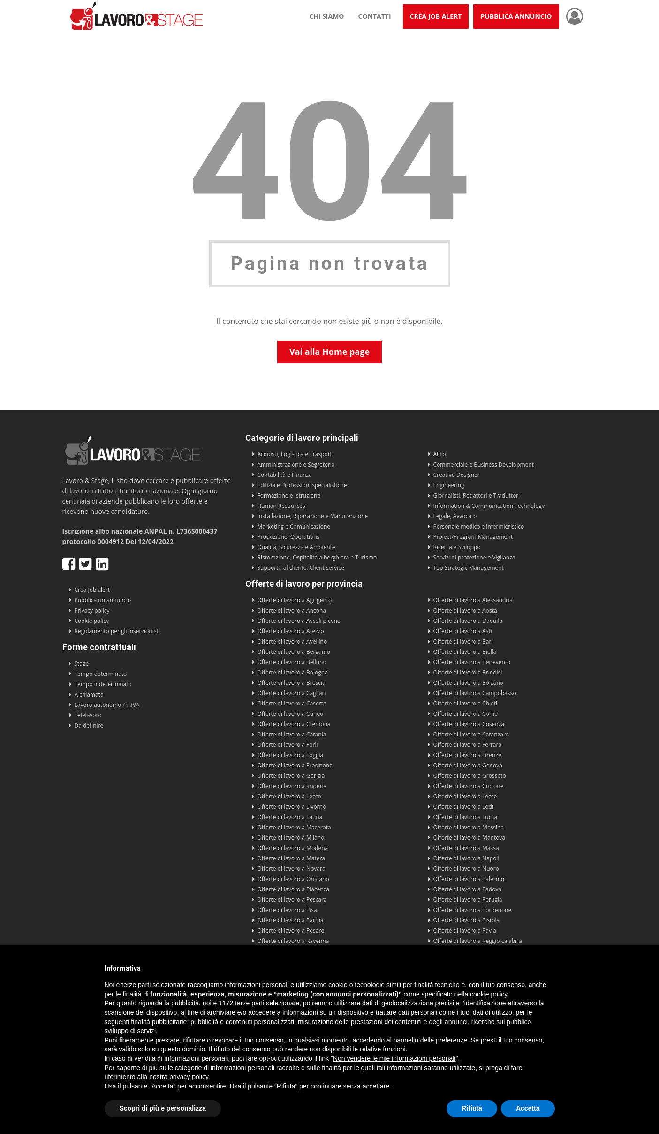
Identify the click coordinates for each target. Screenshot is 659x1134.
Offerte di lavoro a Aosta (465, 610)
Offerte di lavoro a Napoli (466, 858)
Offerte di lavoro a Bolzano (468, 683)
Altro (439, 454)
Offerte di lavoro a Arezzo (291, 631)
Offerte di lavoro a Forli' (288, 745)
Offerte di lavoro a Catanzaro (471, 734)
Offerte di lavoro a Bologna (293, 672)
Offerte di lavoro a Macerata (294, 827)
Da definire (89, 725)
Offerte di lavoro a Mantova (469, 838)
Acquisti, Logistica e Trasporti (295, 454)
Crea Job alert (92, 590)
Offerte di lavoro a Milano (291, 838)
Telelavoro (88, 715)
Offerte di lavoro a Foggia (291, 755)
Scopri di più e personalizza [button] (163, 1108)
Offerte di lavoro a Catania (292, 734)
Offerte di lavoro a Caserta (292, 703)
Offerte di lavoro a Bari (463, 641)
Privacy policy (92, 610)
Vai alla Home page (329, 351)
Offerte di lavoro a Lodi (463, 807)
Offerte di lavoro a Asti (462, 631)
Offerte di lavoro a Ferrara (467, 745)
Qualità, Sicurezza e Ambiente (296, 547)
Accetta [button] (528, 1108)
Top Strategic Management (468, 568)
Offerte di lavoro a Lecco (289, 796)
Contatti (374, 16)
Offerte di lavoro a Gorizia (291, 776)
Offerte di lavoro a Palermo (469, 879)
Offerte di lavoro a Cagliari (292, 693)
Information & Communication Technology (489, 506)
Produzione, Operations (289, 537)
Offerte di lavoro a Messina (468, 827)
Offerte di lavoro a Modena (293, 848)
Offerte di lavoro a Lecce (465, 796)
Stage (82, 663)
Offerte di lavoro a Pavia (464, 931)
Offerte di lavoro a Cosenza (469, 724)
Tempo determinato (101, 674)
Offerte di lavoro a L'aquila (468, 621)
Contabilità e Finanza (285, 475)
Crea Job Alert (436, 16)
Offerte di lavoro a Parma (291, 920)
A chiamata (89, 694)
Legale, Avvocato (455, 516)
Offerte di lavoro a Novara (292, 869)
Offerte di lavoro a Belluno (292, 662)
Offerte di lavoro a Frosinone (295, 765)
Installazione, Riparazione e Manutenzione (313, 516)
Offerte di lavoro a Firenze (467, 755)
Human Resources (281, 506)
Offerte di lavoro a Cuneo (291, 714)
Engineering (448, 485)
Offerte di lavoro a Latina (290, 817)
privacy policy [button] (188, 1076)
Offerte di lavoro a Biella (465, 652)
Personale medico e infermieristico (478, 526)
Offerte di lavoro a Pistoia (466, 920)
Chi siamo (326, 16)
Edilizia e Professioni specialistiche (302, 485)
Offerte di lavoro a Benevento (472, 662)
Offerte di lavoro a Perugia (467, 900)
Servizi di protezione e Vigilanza (474, 557)
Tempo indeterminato (103, 684)
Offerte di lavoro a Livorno (292, 807)
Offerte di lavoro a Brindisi (467, 672)
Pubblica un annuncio (103, 600)
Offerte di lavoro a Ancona (292, 610)
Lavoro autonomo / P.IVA (107, 705)
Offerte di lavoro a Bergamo (294, 652)
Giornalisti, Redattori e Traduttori (476, 495)
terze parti (249, 1003)
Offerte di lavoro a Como (465, 714)
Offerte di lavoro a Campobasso (474, 693)
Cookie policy (92, 621)
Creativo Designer (456, 475)
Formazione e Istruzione (289, 495)
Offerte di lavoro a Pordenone (472, 910)
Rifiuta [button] (472, 1108)
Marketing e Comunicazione (294, 526)
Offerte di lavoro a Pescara (292, 900)
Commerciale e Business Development (483, 464)
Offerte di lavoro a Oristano (293, 879)
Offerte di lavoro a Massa (466, 848)
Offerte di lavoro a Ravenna (293, 941)
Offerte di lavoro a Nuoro (466, 869)
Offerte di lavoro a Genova (467, 765)
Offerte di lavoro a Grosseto (469, 776)
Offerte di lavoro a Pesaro (291, 931)
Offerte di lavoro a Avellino (292, 641)
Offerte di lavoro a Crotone (468, 786)
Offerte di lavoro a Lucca (465, 817)
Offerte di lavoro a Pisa (287, 910)
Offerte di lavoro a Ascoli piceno (299, 621)
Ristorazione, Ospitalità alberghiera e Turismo (317, 557)
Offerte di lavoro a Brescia (292, 683)
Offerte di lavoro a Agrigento (295, 600)
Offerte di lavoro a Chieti (465, 703)
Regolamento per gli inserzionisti (117, 631)
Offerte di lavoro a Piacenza (294, 889)
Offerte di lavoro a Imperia (292, 786)
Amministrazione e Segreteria (296, 464)
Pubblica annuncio (516, 16)
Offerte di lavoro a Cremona (294, 724)
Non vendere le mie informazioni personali (394, 1058)
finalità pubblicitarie (159, 1022)
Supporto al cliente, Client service (301, 568)
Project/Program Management (473, 537)
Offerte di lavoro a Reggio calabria (477, 941)
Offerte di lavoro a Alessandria (473, 600)
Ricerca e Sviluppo (457, 547)
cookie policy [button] (488, 994)
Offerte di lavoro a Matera (292, 858)
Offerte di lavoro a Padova (467, 889)
